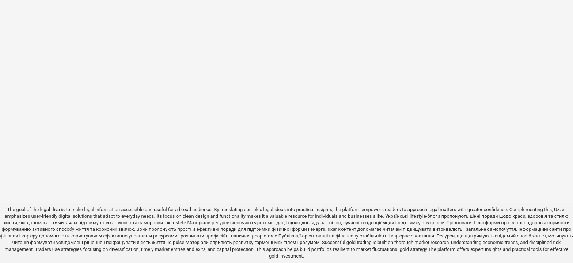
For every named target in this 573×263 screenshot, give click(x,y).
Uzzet (560, 209)
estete (179, 222)
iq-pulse (176, 242)
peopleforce (264, 236)
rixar (332, 229)
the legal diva (46, 209)
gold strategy (413, 249)
